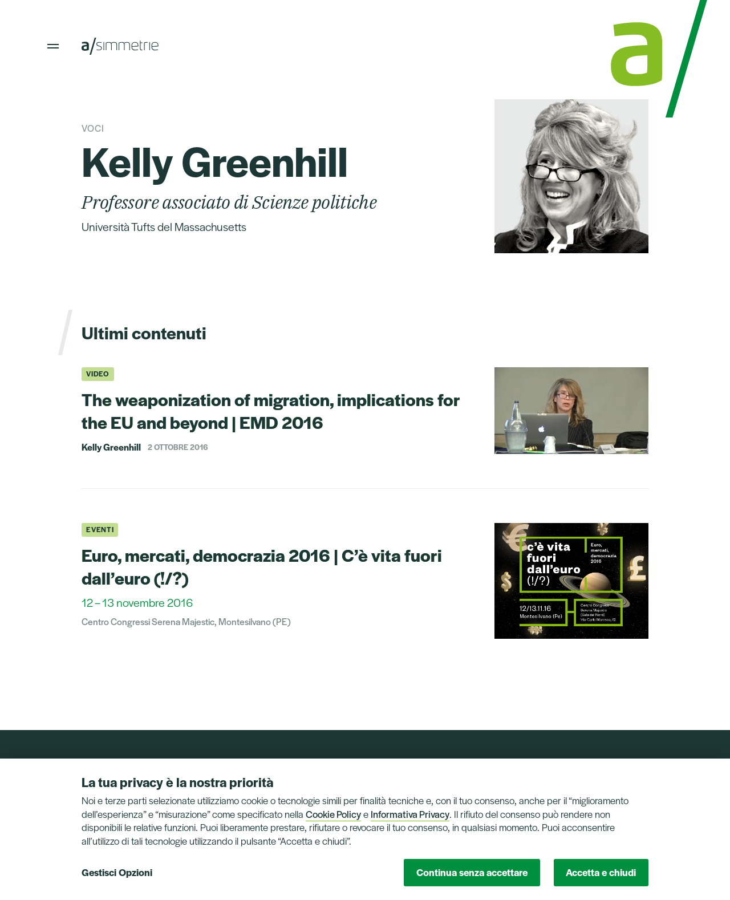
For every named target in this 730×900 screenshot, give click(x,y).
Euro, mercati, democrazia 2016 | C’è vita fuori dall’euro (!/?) (262, 566)
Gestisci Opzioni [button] (117, 872)
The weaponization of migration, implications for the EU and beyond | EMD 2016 (271, 410)
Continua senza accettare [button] (472, 872)
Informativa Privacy (410, 814)
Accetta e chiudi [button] (601, 872)
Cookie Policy (333, 814)
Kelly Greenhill (111, 447)
